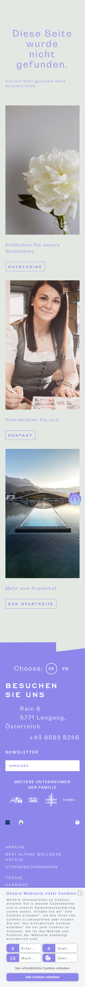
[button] (24, 948)
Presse (14, 878)
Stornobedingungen (31, 867)
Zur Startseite (31, 603)
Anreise (15, 847)
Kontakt (20, 435)
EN (65, 669)
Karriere (17, 885)
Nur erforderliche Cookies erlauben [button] (42, 968)
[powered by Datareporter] (79, 893)
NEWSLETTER (22, 752)
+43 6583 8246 (54, 738)
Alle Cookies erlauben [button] (42, 977)
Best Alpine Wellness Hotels (33, 857)
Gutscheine (25, 266)
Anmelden (19, 765)
